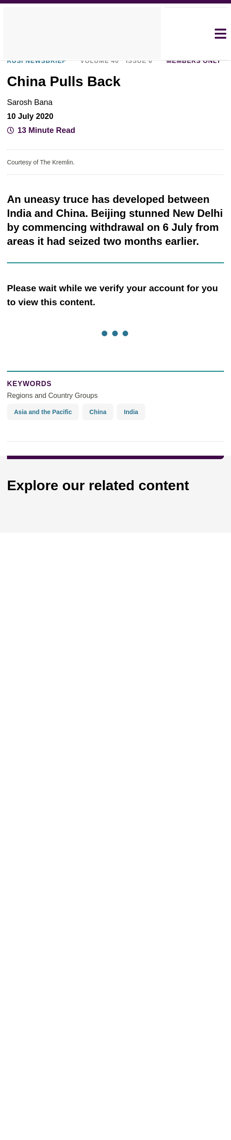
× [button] (205, 502)
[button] (64, 629)
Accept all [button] (159, 606)
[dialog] (115, 570)
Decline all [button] (81, 606)
